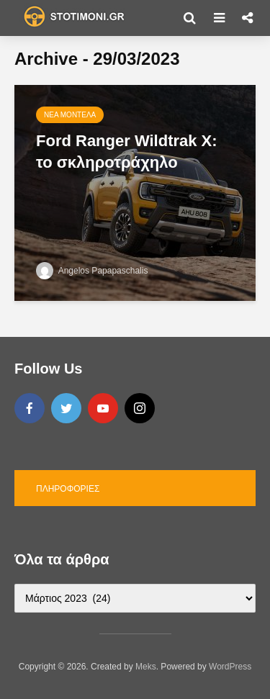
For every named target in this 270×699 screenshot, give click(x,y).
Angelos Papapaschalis (92, 271)
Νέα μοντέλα (70, 115)
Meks (145, 667)
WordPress (230, 667)
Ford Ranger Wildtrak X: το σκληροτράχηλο (126, 151)
